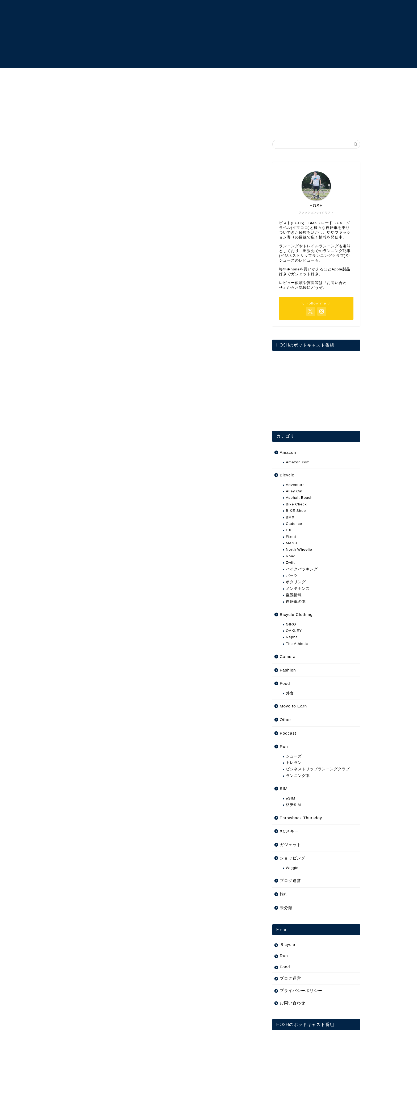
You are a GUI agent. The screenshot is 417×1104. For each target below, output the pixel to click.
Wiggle (292, 868)
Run (284, 746)
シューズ (294, 756)
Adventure (295, 485)
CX (288, 530)
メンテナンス (298, 589)
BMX (290, 517)
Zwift (290, 563)
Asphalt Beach (299, 498)
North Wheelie (299, 549)
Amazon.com (298, 462)
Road (291, 556)
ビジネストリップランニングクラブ (318, 769)
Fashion (288, 670)
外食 (290, 693)
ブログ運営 (290, 880)
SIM (284, 788)
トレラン (294, 763)
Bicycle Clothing (296, 614)
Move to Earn (293, 706)
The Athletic (297, 644)
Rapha (292, 637)
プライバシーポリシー (301, 990)
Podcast (288, 733)
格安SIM (293, 805)
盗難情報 (294, 595)
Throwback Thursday (301, 817)
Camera (288, 656)
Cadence (294, 524)
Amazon (288, 452)
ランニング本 (298, 776)
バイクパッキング (302, 569)
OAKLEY (294, 631)
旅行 (284, 894)
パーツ (292, 576)
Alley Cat (294, 491)
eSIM (290, 798)
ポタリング (296, 582)
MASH (291, 543)
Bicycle (287, 475)
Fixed (291, 537)
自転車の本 (296, 602)
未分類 (286, 907)
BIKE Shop (296, 511)
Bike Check (296, 504)
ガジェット (290, 844)
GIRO (291, 624)
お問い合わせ (292, 1002)
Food (285, 683)
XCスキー (289, 831)
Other (285, 719)
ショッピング (292, 858)
